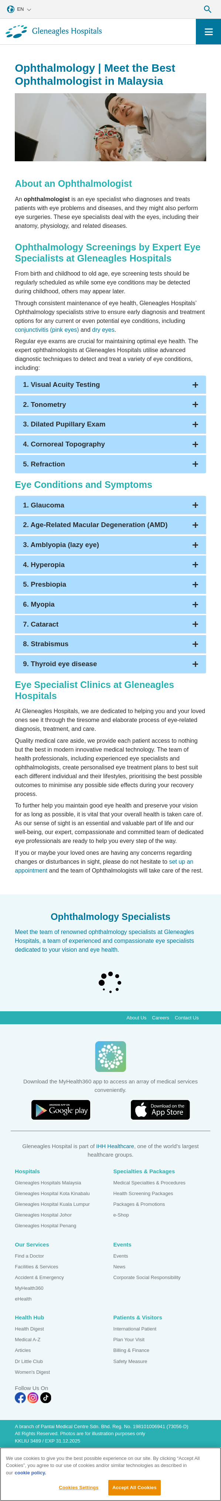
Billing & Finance (131, 1350)
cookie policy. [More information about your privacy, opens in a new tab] (30, 1474)
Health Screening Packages (143, 1193)
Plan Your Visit (128, 1339)
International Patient (135, 1329)
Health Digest (29, 1329)
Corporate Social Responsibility (147, 1277)
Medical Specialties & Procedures (149, 1182)
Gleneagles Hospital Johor (43, 1215)
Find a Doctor (29, 1256)
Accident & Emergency (39, 1277)
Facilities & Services (36, 1266)
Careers (160, 1018)
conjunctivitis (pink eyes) (47, 330)
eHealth (23, 1299)
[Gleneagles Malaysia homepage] (54, 31)
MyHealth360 (29, 1288)
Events (120, 1256)
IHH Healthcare (115, 1146)
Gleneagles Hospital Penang (45, 1225)
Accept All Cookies (134, 1489)
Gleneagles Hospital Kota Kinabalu (52, 1193)
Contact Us (187, 1018)
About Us (136, 1018)
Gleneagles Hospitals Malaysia (48, 1182)
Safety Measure (130, 1361)
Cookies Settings (79, 1489)
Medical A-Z (27, 1339)
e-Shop (121, 1215)
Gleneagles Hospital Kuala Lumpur (52, 1204)
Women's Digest (32, 1372)
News (119, 1266)
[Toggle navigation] (208, 31)
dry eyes (103, 330)
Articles (23, 1350)
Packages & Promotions (139, 1204)
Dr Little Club (29, 1361)
